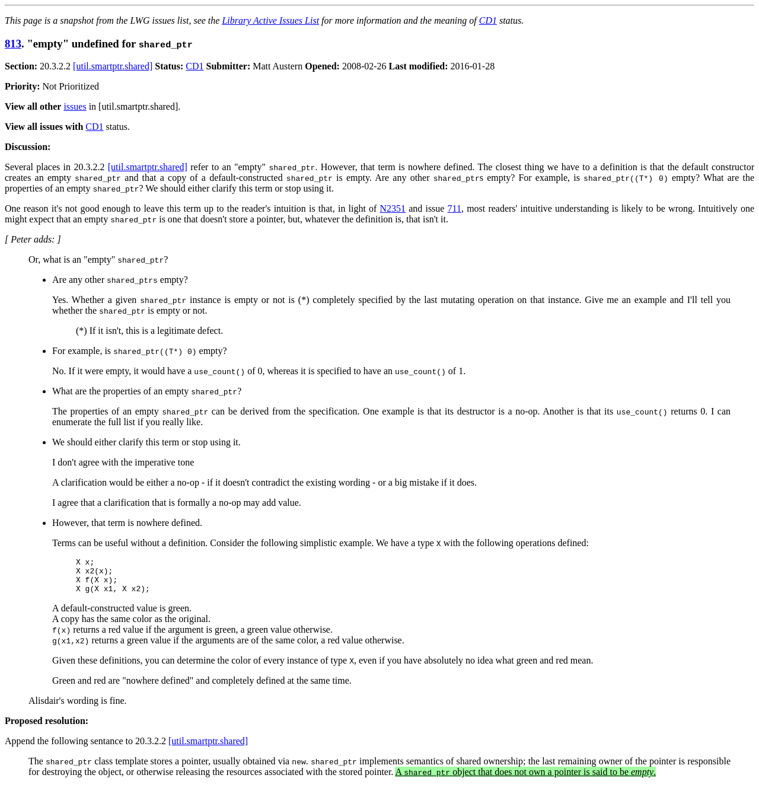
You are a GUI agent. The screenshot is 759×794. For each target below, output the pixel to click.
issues (74, 106)
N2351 (393, 208)
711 (454, 208)
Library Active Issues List (270, 20)
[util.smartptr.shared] (112, 66)
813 (13, 43)
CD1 (488, 20)
